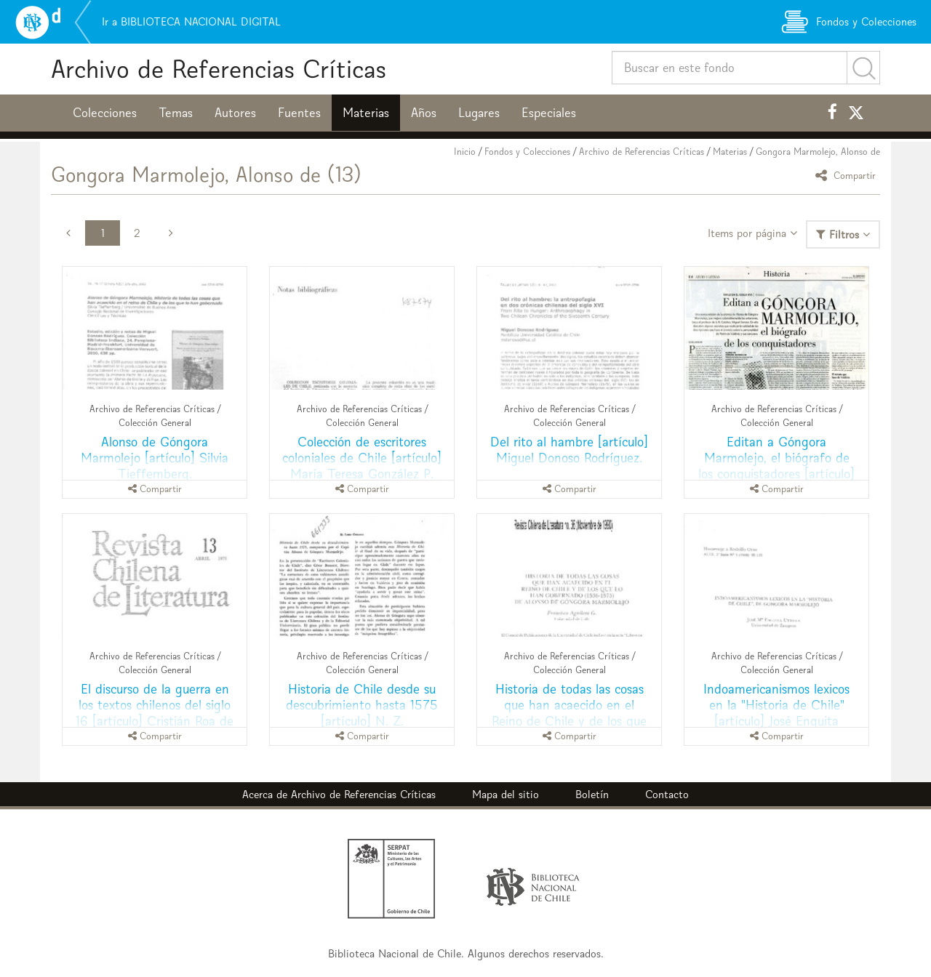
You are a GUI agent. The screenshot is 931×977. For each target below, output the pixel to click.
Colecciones (105, 113)
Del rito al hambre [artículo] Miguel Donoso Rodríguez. (569, 449)
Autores (235, 113)
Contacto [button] (667, 794)
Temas (176, 113)
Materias (366, 113)
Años (423, 113)
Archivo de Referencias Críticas (218, 68)
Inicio (465, 151)
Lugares (479, 113)
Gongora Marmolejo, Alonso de (818, 151)
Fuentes (299, 113)
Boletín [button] (592, 794)
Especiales (549, 113)
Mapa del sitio (505, 794)
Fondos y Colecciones (527, 151)
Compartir (847, 175)
